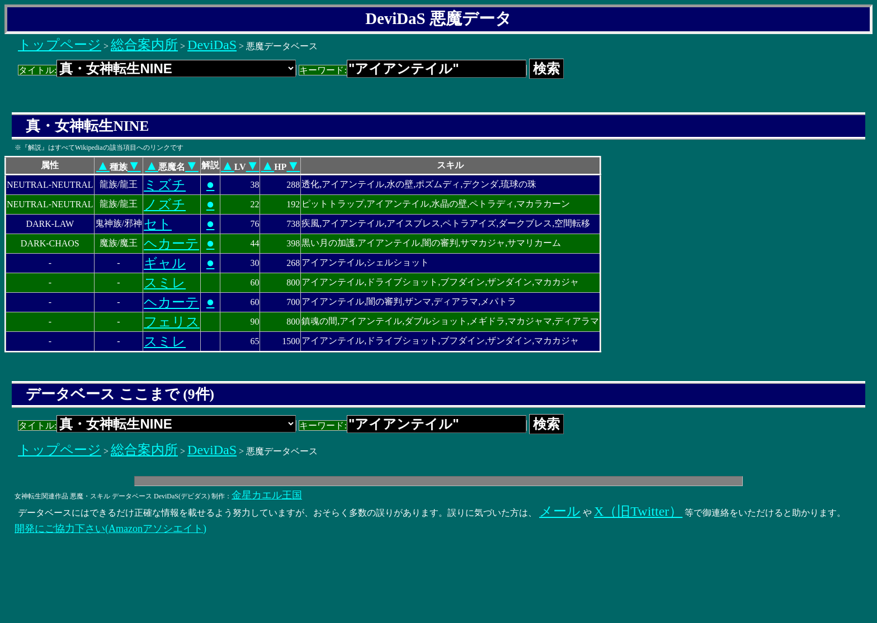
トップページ (59, 44)
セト (158, 224)
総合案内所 (144, 44)
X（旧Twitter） (638, 511)
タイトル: (157, 70)
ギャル (165, 263)
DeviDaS (212, 44)
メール (560, 511)
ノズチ (165, 204)
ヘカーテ (171, 243)
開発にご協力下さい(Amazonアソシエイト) (110, 528)
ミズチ (165, 185)
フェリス (172, 322)
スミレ (165, 282)
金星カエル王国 (267, 495)
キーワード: (412, 70)
